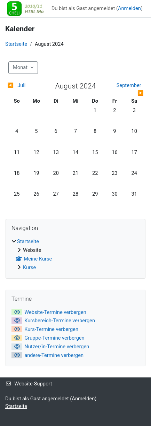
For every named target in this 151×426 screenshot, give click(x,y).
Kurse (29, 267)
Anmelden (129, 8)
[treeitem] (75, 255)
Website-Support (28, 384)
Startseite (16, 44)
